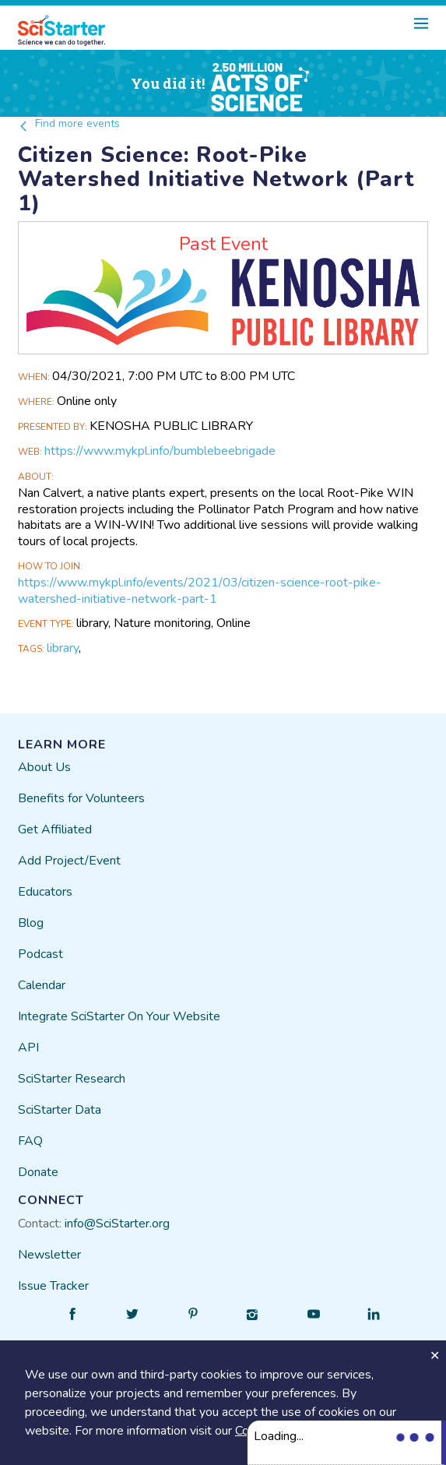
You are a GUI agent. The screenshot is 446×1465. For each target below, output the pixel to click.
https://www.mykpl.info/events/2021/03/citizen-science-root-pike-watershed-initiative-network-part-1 (199, 590)
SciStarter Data (59, 1109)
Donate (38, 1172)
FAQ (30, 1141)
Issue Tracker (53, 1285)
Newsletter (49, 1254)
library (63, 648)
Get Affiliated (55, 829)
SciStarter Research (71, 1078)
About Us (44, 767)
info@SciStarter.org (117, 1223)
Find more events (69, 123)
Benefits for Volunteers (81, 798)
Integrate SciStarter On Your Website (119, 1016)
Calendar (41, 985)
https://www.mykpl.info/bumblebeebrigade (160, 451)
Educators (45, 891)
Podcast (40, 954)
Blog (31, 922)
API (28, 1047)
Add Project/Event (69, 860)
